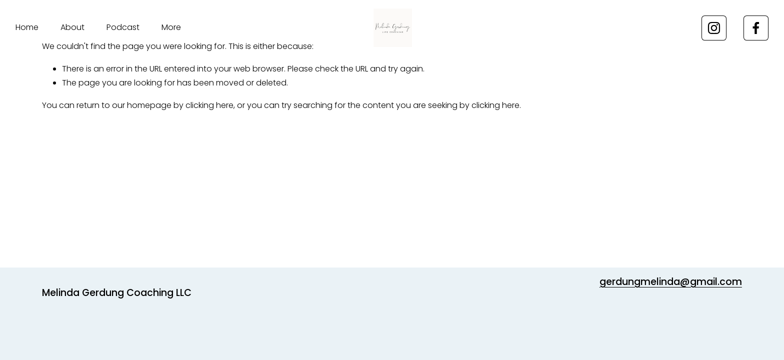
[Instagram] (714, 28)
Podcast (123, 27)
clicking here (210, 105)
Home (27, 27)
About (72, 27)
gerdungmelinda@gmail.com (671, 282)
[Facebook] (756, 28)
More (171, 27)
